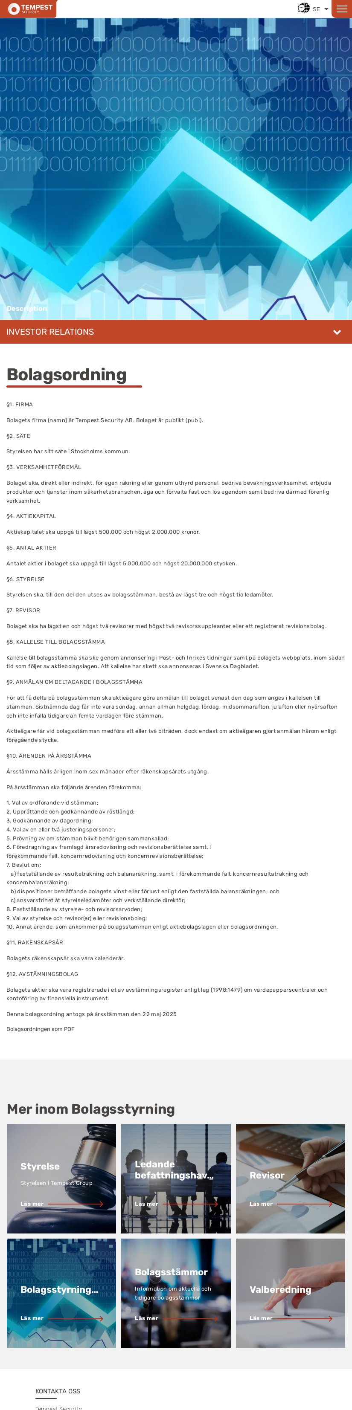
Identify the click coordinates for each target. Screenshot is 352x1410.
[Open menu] (342, 9)
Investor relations (50, 332)
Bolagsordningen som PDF (40, 1029)
